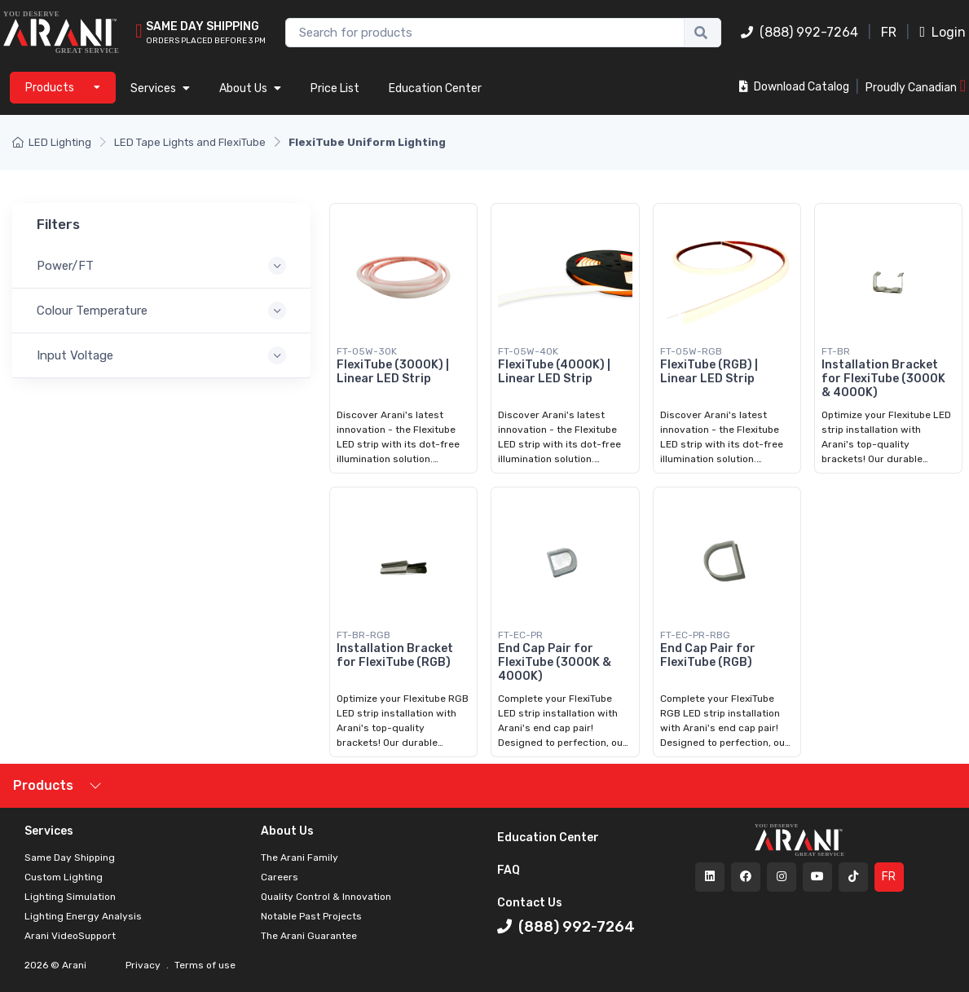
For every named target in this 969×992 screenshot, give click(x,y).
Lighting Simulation (70, 896)
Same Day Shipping (69, 857)
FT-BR (835, 351)
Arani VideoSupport (70, 935)
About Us (250, 88)
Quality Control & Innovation (326, 896)
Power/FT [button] (65, 265)
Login (942, 32)
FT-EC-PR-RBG (695, 635)
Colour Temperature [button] (92, 310)
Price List (335, 88)
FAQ (508, 870)
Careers (279, 877)
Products (43, 785)
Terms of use (204, 965)
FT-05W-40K (528, 351)
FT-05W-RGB (691, 351)
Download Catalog (794, 87)
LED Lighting (51, 142)
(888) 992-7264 (799, 32)
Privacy (144, 965)
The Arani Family (299, 857)
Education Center (435, 88)
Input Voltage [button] (75, 355)
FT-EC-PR (520, 635)
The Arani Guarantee (309, 935)
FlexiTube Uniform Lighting (367, 142)
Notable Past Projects (311, 916)
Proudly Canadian (915, 86)
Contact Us (529, 903)
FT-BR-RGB (363, 635)
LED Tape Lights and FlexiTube (190, 142)
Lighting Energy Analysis (83, 916)
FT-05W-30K (367, 351)
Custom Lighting (63, 877)
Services (160, 88)
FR (888, 32)
